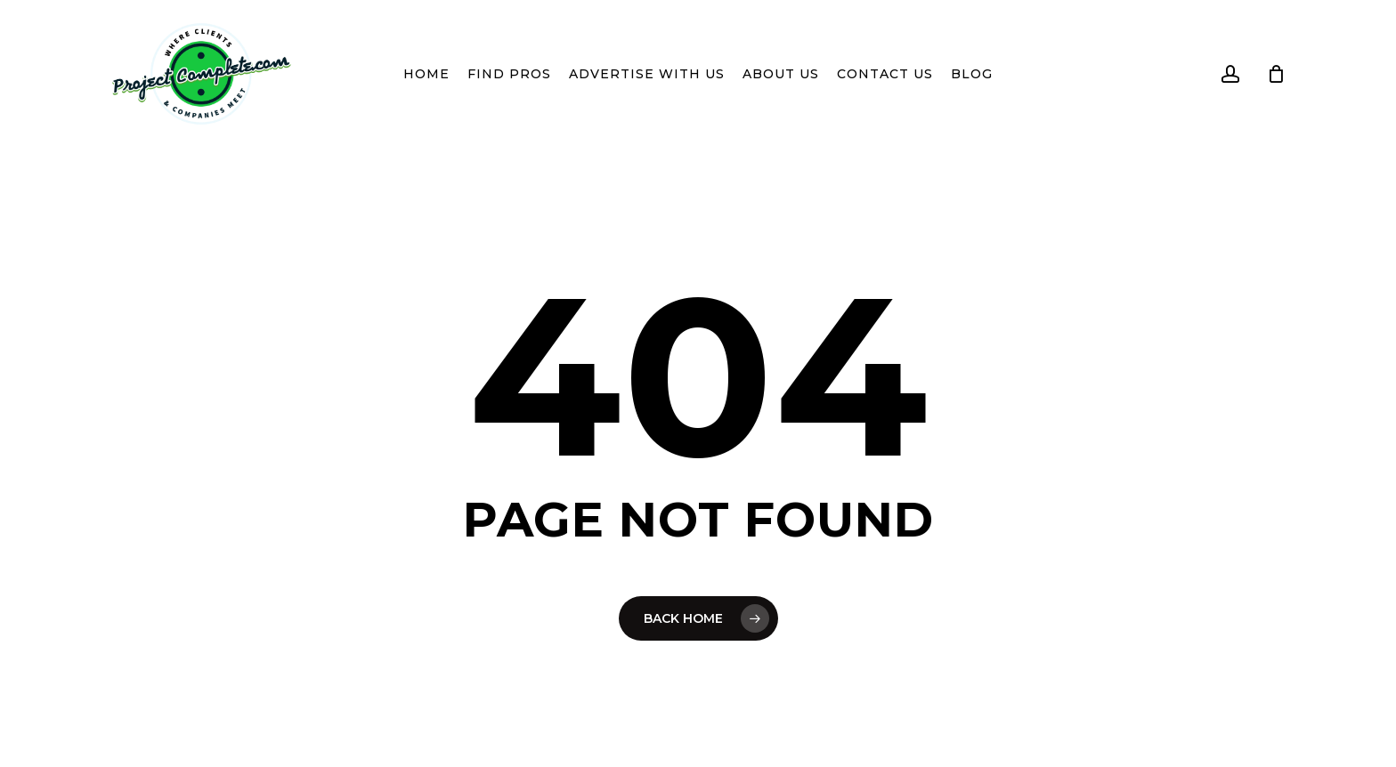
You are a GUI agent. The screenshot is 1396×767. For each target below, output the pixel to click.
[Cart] (1276, 74)
